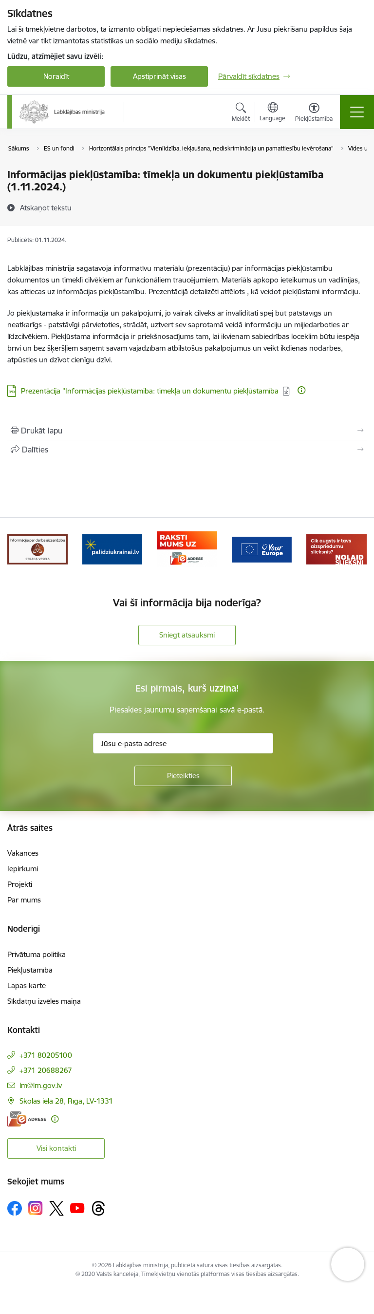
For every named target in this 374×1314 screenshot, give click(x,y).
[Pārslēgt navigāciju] (357, 112)
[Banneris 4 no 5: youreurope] (262, 548)
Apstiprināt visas (159, 76)
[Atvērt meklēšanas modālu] (241, 113)
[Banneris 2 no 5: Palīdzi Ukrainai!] (112, 548)
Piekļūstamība (30, 970)
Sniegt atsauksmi (187, 634)
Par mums (24, 899)
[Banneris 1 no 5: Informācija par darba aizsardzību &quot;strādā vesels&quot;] (37, 548)
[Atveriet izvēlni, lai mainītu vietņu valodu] (272, 113)
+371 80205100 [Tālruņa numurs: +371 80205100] (45, 1055)
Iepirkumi (22, 868)
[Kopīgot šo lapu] (187, 449)
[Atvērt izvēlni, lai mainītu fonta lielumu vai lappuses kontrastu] (313, 113)
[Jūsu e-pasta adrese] (183, 743)
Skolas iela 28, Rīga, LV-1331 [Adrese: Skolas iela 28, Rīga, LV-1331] (66, 1101)
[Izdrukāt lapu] (187, 430)
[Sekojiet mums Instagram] (35, 1208)
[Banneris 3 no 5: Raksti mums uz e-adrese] (187, 548)
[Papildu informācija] (301, 390)
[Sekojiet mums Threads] (98, 1208)
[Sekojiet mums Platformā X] (56, 1208)
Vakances (22, 853)
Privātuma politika (36, 954)
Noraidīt (56, 76)
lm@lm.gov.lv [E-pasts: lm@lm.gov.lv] (40, 1085)
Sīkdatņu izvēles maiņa (44, 1001)
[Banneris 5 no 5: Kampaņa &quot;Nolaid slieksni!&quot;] (336, 548)
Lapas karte (26, 985)
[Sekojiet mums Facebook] (14, 1208)
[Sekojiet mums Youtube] (77, 1208)
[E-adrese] (26, 1119)
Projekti (19, 884)
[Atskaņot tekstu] (46, 207)
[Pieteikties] (183, 776)
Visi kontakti (56, 1148)
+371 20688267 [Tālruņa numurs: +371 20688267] (45, 1070)
